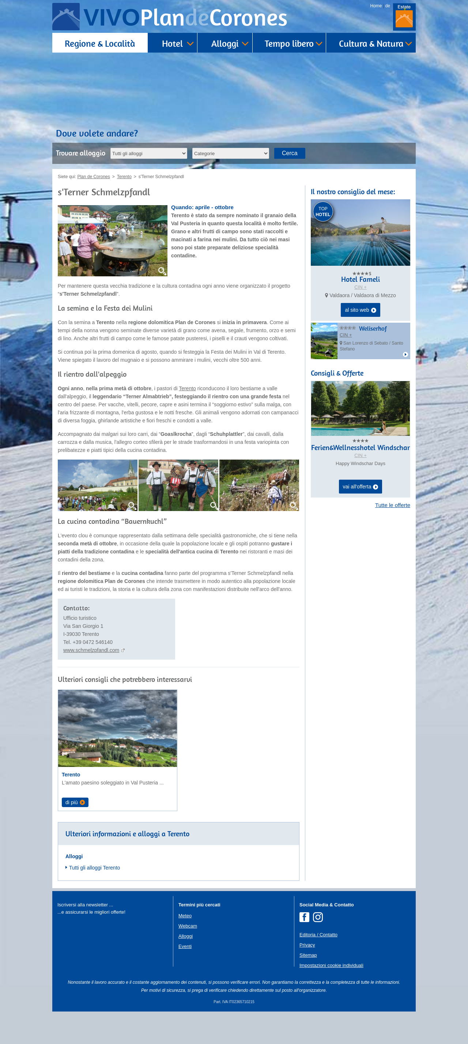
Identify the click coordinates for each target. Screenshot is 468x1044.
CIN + (360, 287)
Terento (187, 388)
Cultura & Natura (371, 43)
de (387, 5)
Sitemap (308, 987)
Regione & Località (100, 43)
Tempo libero (289, 43)
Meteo (185, 948)
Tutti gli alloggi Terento (94, 900)
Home (376, 5)
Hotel (172, 43)
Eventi (185, 978)
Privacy (307, 977)
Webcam (187, 958)
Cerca (290, 153)
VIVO (185, 17)
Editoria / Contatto (318, 967)
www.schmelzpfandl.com (91, 650)
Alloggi (224, 43)
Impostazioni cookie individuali (331, 997)
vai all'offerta (360, 487)
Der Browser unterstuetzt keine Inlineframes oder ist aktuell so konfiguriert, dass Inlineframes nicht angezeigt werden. (112, 995)
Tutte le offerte (392, 505)
